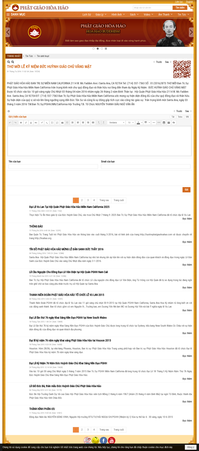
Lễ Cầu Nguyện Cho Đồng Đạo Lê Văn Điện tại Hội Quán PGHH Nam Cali (68, 272)
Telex (180, 117)
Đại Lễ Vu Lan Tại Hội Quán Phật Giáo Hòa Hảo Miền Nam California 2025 (69, 207)
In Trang (8, 111)
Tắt (173, 117)
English (189, 1)
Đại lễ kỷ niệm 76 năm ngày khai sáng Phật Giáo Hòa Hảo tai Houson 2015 (70, 340)
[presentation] (32, 178)
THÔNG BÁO (36, 226)
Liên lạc (179, 1)
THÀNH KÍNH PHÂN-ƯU (42, 409)
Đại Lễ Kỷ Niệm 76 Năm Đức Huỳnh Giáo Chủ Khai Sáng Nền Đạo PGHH (68, 363)
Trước (159, 62)
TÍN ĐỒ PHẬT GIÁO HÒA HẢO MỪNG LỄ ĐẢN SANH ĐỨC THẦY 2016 (66, 249)
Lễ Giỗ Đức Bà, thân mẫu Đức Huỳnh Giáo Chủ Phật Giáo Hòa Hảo (65, 386)
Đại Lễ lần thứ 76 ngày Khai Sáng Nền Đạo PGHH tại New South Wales (68, 317)
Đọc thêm (187, 218)
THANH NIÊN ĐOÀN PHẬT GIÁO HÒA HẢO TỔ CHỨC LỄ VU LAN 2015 (66, 294)
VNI (187, 117)
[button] (101, 14)
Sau (167, 62)
